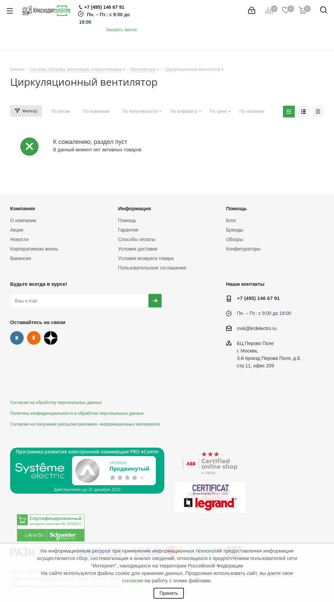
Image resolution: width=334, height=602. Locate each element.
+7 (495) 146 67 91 (258, 298)
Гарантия (128, 230)
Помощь (127, 220)
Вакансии (20, 258)
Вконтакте (17, 338)
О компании (23, 220)
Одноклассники (34, 338)
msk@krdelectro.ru (257, 328)
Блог (231, 220)
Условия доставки (137, 249)
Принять (169, 593)
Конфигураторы (243, 249)
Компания (22, 208)
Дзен (50, 338)
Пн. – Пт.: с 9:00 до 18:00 (264, 313)
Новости (19, 239)
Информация (134, 208)
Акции (16, 230)
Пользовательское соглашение (152, 268)
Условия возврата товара (145, 258)
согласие (132, 580)
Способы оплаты (136, 239)
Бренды (234, 230)
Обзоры (234, 239)
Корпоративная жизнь (34, 249)
